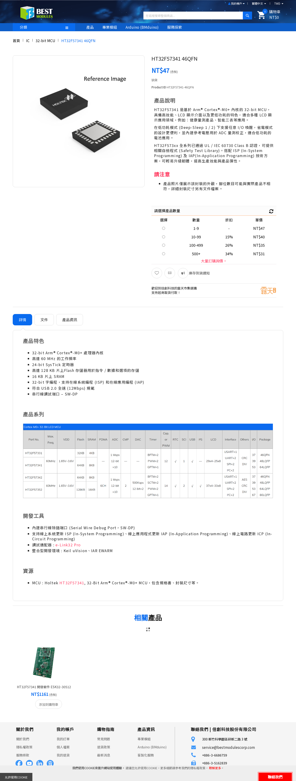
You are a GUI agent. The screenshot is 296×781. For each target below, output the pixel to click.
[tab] (22, 319)
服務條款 (22, 755)
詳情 (22, 319)
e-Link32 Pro (68, 545)
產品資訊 (69, 319)
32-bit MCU (45, 40)
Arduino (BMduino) (152, 747)
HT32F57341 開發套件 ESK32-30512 (44, 687)
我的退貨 (63, 755)
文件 (44, 319)
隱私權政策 (24, 747)
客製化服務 (146, 755)
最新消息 (103, 755)
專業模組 (144, 739)
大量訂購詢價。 (214, 261)
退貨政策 (103, 747)
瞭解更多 (215, 768)
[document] (148, 773)
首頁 (16, 40)
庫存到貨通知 (199, 273)
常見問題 (103, 739)
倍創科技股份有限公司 (234, 729)
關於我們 (22, 739)
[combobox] (196, 15)
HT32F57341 (71, 582)
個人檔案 (63, 747)
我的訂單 (63, 739)
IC (28, 40)
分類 (23, 27)
